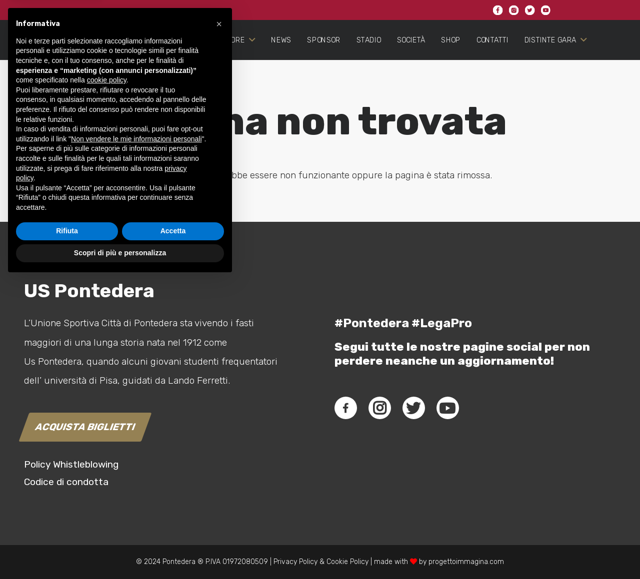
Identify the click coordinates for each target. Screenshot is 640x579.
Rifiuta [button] (67, 530)
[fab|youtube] (447, 408)
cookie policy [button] (106, 379)
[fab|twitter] (413, 408)
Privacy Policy (295, 562)
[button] (219, 323)
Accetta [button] (173, 530)
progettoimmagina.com (466, 562)
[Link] (57, 68)
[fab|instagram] (379, 408)
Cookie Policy (347, 562)
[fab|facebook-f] (345, 408)
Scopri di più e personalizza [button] (120, 552)
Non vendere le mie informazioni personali (136, 438)
